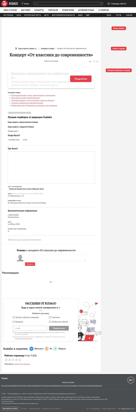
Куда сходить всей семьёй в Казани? (25, 98)
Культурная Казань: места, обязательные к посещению (33, 95)
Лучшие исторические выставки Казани (27, 103)
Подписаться (59, 328)
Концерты (19, 322)
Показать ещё (13, 131)
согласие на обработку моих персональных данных (32, 332)
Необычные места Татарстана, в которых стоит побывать (34, 105)
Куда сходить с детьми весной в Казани (23, 122)
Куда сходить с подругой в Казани (21, 127)
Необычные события (60, 322)
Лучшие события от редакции (27, 317)
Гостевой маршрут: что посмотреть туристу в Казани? (32, 100)
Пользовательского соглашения (23, 338)
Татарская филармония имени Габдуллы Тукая (26, 189)
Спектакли (56, 317)
